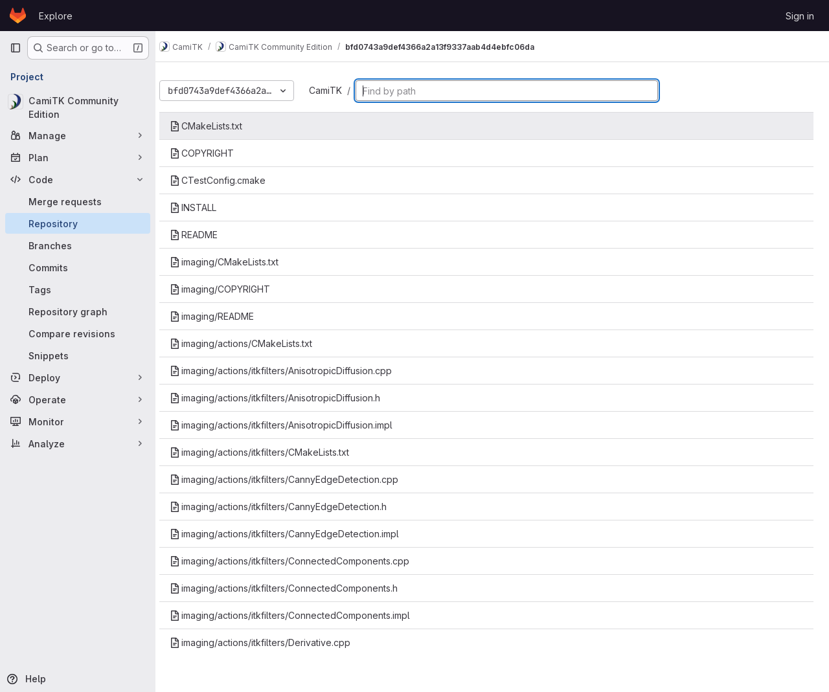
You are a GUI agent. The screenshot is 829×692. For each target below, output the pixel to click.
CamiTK (337, 90)
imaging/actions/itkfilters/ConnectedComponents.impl (301, 615)
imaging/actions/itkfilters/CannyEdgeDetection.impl (296, 533)
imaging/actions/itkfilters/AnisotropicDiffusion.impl (292, 424)
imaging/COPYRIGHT (231, 289)
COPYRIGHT (213, 153)
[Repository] (77, 223)
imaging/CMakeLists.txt (235, 261)
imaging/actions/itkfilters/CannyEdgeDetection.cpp (295, 479)
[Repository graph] (77, 311)
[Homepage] (17, 15)
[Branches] (77, 245)
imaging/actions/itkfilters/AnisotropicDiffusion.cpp (292, 370)
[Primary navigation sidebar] (15, 48)
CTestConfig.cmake (229, 180)
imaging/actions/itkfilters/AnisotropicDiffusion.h (286, 397)
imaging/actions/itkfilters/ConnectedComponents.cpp (301, 560)
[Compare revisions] (77, 333)
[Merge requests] (77, 201)
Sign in (800, 15)
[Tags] (77, 289)
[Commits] (77, 267)
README (205, 234)
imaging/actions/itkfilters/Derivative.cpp (271, 642)
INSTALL (204, 207)
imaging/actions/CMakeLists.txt (252, 343)
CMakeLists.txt (217, 125)
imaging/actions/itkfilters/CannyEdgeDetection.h (289, 506)
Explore (56, 15)
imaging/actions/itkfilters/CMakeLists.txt (271, 452)
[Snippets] (77, 355)
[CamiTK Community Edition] (77, 107)
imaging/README (223, 316)
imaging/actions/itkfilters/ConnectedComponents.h (295, 588)
